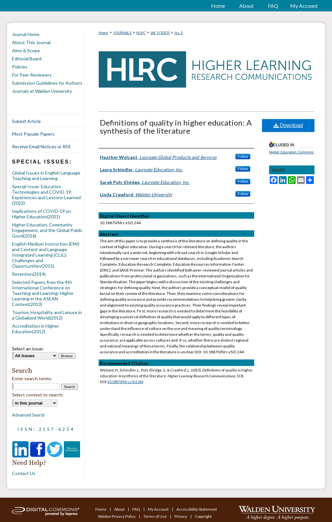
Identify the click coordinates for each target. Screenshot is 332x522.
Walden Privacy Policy (117, 516)
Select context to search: (38, 394)
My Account (158, 509)
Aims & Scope (26, 50)
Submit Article (26, 121)
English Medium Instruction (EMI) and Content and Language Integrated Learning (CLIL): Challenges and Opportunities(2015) (45, 255)
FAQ (136, 509)
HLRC (141, 32)
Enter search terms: (32, 378)
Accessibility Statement (196, 509)
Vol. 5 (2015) (160, 32)
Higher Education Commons (291, 152)
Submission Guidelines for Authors (47, 83)
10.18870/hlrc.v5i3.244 (125, 382)
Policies (20, 66)
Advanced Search (28, 415)
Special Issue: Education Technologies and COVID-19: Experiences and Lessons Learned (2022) (46, 195)
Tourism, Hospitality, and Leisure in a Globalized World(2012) (47, 315)
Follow (243, 156)
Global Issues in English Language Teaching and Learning (46, 175)
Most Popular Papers (33, 134)
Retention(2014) (29, 274)
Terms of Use (155, 516)
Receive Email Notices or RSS (41, 146)
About (119, 509)
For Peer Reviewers (32, 75)
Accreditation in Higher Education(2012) (35, 328)
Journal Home (26, 34)
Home (103, 32)
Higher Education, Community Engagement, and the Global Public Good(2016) (47, 230)
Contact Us (23, 473)
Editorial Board (27, 58)
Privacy (181, 516)
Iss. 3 (178, 32)
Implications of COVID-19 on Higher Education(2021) (41, 213)
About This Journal (31, 42)
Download (288, 125)
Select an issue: (28, 348)
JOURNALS (122, 32)
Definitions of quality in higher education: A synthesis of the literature (176, 126)
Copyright (203, 516)
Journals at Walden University (42, 91)
